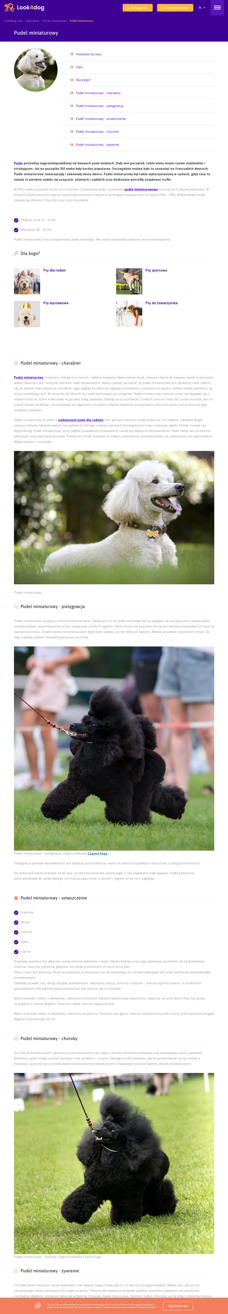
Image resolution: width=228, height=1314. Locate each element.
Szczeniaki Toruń (118, 1287)
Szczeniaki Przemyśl (26, 1251)
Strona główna (174, 1236)
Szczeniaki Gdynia (58, 1277)
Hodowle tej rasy (88, 54)
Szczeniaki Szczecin (180, 1282)
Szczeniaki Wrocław (90, 1282)
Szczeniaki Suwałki (158, 1256)
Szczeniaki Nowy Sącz (89, 1251)
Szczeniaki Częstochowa (87, 1261)
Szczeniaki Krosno (57, 1251)
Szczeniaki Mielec (88, 1277)
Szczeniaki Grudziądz (26, 1277)
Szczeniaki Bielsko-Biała (125, 1251)
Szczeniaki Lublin (113, 1241)
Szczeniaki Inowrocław (112, 1272)
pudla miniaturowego (141, 189)
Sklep (17, 1236)
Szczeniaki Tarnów (107, 1246)
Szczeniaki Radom (159, 1251)
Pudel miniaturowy (28, 377)
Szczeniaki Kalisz (120, 1261)
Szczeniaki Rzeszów (82, 1241)
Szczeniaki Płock (53, 1261)
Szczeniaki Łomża (94, 1256)
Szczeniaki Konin (148, 1261)
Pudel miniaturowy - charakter (98, 93)
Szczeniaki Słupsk (24, 1266)
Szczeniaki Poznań (88, 1287)
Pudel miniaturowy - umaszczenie (101, 119)
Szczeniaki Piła (175, 1261)
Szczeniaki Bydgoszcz (75, 1246)
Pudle (18, 163)
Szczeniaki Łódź (120, 1282)
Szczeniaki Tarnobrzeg (121, 1277)
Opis (79, 67)
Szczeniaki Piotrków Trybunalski (70, 1272)
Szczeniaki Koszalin (55, 1266)
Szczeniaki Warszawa (27, 1282)
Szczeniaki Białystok (57, 1287)
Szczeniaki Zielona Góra (176, 1241)
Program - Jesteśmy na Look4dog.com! (38, 1241)
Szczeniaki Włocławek (148, 1272)
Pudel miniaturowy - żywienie (97, 144)
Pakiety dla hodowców (76, 1236)
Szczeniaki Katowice (178, 1287)
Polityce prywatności (146, 1307)
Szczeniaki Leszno (86, 1266)
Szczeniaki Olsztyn (25, 1287)
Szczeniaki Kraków (59, 1282)
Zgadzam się (178, 1306)
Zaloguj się (136, 8)
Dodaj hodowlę (174, 8)
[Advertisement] (114, 343)
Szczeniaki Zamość (138, 1246)
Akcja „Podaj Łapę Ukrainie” (140, 1236)
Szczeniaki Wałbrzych (149, 1266)
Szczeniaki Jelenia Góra (28, 1272)
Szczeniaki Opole (147, 1287)
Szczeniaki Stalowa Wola (158, 1277)
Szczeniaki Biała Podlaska (60, 1256)
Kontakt (49, 1236)
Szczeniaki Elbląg (24, 1261)
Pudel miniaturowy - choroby (97, 131)
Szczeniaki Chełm (169, 1246)
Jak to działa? (106, 1236)
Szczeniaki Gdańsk (149, 1282)
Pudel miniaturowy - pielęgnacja (99, 106)
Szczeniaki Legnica (116, 1266)
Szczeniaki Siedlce (25, 1256)
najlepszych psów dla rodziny (80, 420)
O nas (32, 1236)
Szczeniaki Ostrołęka (126, 1256)
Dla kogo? (83, 80)
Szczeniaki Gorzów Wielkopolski (34, 1246)
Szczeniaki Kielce (142, 1241)
